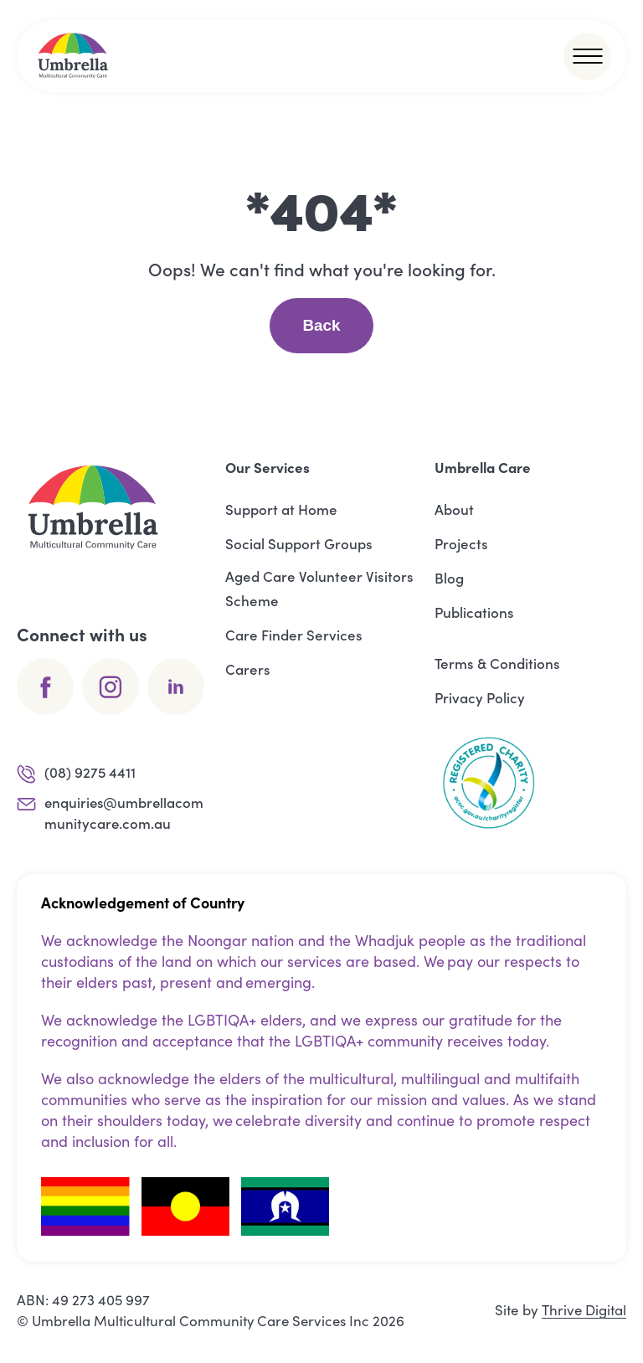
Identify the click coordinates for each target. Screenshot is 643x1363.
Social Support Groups (299, 543)
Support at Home (281, 509)
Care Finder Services (294, 635)
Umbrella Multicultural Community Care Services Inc (203, 1320)
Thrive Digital (583, 1310)
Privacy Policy (480, 697)
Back (321, 325)
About (454, 509)
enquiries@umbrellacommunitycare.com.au (112, 813)
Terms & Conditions (497, 663)
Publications (474, 612)
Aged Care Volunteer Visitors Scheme (319, 588)
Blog (449, 578)
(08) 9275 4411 (76, 773)
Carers (247, 669)
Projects (461, 543)
